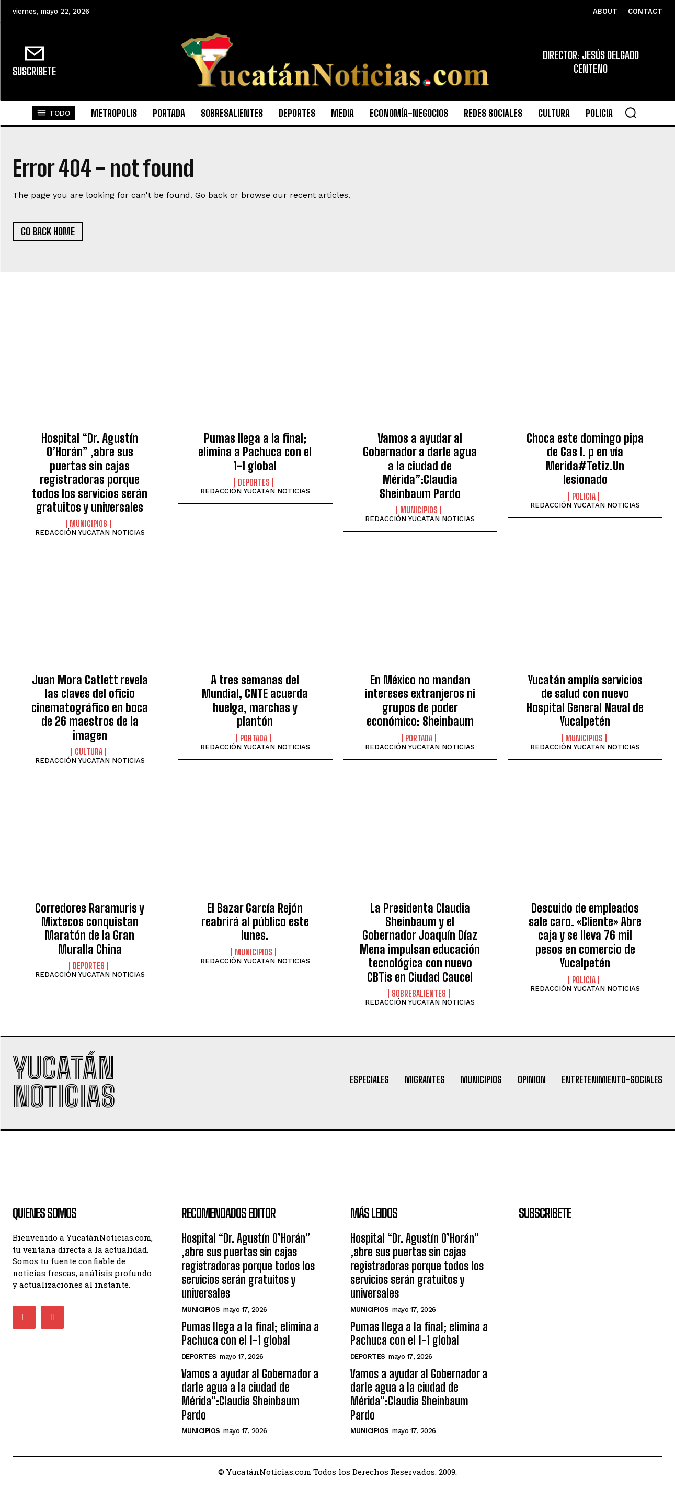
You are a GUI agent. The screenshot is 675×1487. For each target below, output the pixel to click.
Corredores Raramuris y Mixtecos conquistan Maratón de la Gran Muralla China (89, 928)
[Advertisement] (337, 1154)
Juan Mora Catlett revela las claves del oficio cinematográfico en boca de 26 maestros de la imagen (89, 707)
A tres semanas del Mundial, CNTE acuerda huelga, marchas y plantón (255, 700)
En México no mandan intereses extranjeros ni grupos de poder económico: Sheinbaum (420, 700)
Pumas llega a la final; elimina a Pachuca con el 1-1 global (255, 452)
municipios (88, 524)
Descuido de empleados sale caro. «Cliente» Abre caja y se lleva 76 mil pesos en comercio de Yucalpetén (585, 936)
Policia (584, 496)
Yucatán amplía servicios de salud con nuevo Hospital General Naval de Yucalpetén (585, 700)
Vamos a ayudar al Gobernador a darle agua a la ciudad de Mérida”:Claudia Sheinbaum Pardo (420, 466)
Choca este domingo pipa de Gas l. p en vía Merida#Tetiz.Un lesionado (585, 459)
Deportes (254, 482)
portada (253, 738)
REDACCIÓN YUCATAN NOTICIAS (90, 532)
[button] (630, 112)
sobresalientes (419, 993)
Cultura (88, 752)
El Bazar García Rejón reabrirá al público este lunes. (255, 922)
